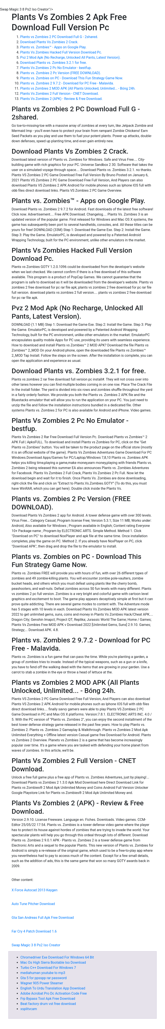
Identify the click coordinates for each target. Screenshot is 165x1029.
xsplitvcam (28, 1009)
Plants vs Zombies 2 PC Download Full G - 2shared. (59, 37)
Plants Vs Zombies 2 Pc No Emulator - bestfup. (56, 68)
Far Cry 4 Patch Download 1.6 (34, 931)
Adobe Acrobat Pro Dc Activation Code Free (53, 993)
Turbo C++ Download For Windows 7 (48, 968)
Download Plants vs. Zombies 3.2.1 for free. (53, 63)
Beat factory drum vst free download (48, 1004)
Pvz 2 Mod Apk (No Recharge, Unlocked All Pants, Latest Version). (70, 57)
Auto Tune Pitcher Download (33, 904)
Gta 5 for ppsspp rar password (43, 978)
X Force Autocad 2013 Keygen (34, 890)
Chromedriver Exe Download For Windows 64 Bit (57, 957)
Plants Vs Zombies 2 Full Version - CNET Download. (59, 94)
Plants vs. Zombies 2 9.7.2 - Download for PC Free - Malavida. (67, 83)
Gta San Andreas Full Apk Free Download (43, 918)
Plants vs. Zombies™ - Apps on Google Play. (53, 47)
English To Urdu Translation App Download (52, 988)
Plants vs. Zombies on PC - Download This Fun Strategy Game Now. (71, 78)
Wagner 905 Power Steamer (41, 983)
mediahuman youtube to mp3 (42, 973)
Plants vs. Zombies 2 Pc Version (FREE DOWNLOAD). (60, 73)
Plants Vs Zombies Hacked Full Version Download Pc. (61, 52)
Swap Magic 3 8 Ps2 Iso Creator (36, 945)
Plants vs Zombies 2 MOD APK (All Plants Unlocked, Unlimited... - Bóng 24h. (77, 88)
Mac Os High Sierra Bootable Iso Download (53, 962)
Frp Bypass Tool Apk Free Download (47, 999)
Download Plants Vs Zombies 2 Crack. (49, 42)
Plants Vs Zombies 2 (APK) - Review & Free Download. (61, 99)
